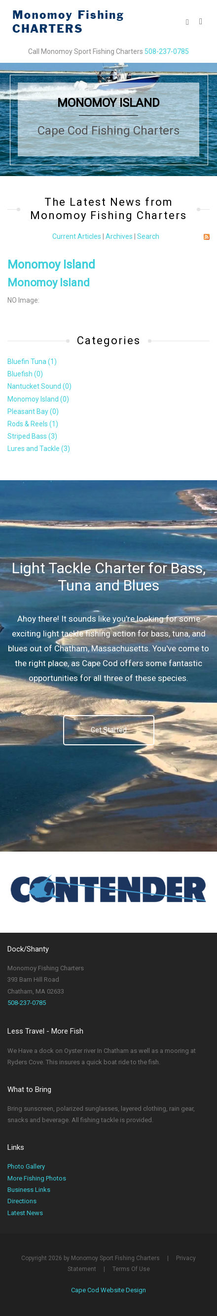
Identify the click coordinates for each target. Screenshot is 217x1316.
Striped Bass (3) (32, 436)
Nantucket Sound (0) (39, 386)
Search (148, 236)
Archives (119, 236)
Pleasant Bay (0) (33, 411)
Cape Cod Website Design (108, 1290)
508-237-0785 (167, 51)
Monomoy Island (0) (38, 399)
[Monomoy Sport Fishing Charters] (67, 21)
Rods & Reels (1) (32, 424)
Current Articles (76, 236)
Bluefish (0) (25, 374)
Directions (21, 1201)
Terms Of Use (131, 1269)
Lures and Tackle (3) (38, 449)
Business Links (28, 1189)
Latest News (25, 1213)
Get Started (109, 730)
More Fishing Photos (36, 1178)
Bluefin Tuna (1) (32, 361)
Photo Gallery (26, 1166)
